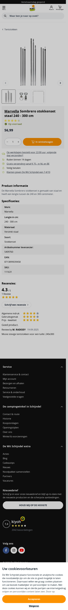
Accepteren (34, 599)
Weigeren (34, 605)
